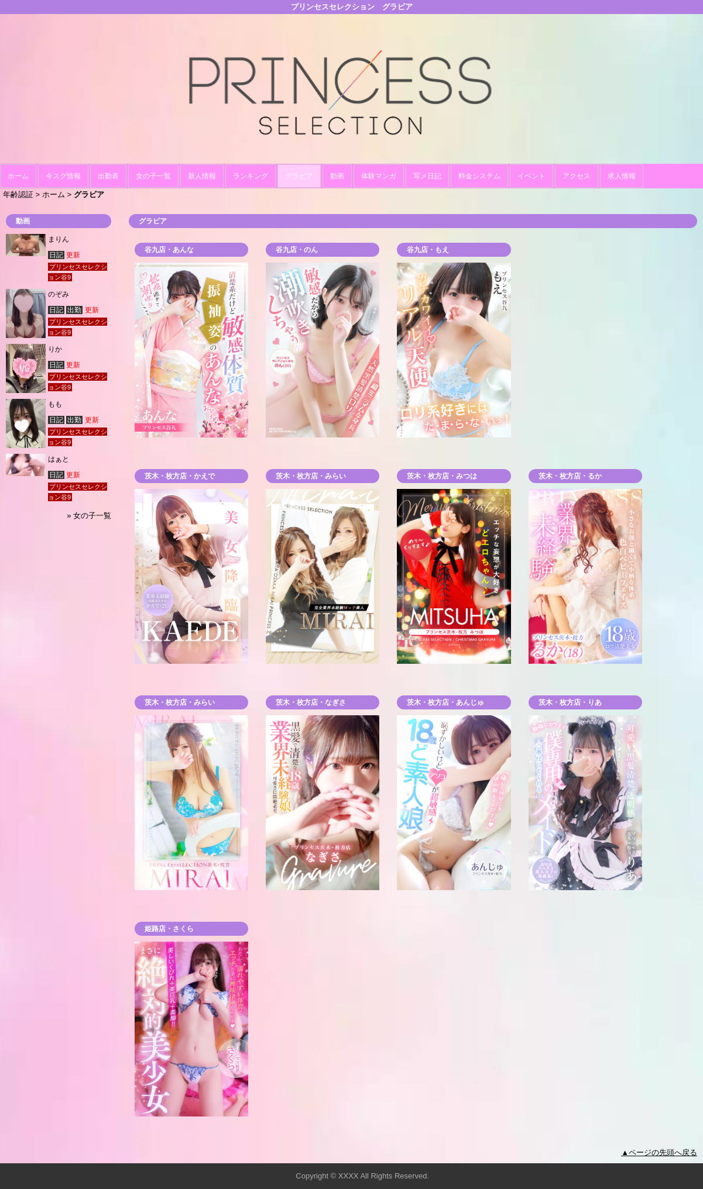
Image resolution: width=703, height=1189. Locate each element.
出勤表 (108, 176)
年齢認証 (18, 194)
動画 (337, 176)
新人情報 (202, 176)
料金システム (479, 176)
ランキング (250, 176)
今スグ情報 (63, 176)
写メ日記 (427, 176)
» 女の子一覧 (89, 515)
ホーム (18, 176)
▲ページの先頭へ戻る (659, 1152)
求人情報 (622, 176)
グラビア (299, 176)
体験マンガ (378, 176)
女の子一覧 (153, 176)
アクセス (577, 176)
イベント (531, 176)
